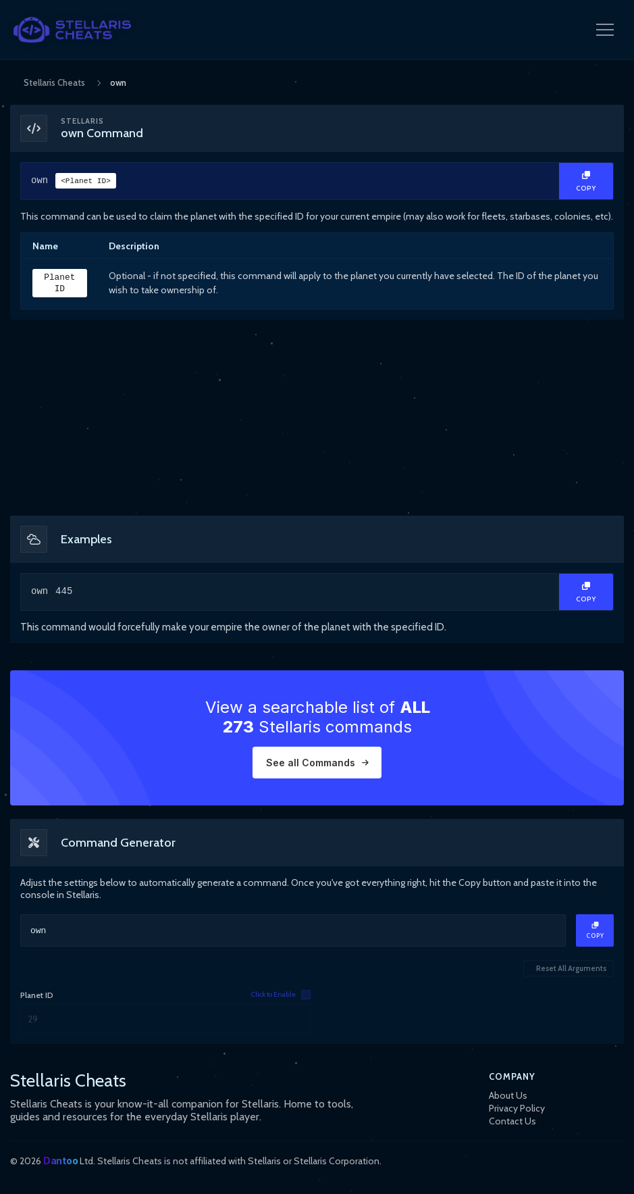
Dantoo (60, 1160)
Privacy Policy (517, 1108)
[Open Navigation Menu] (604, 30)
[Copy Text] (586, 181)
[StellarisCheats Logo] (72, 30)
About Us (508, 1095)
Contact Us (512, 1121)
